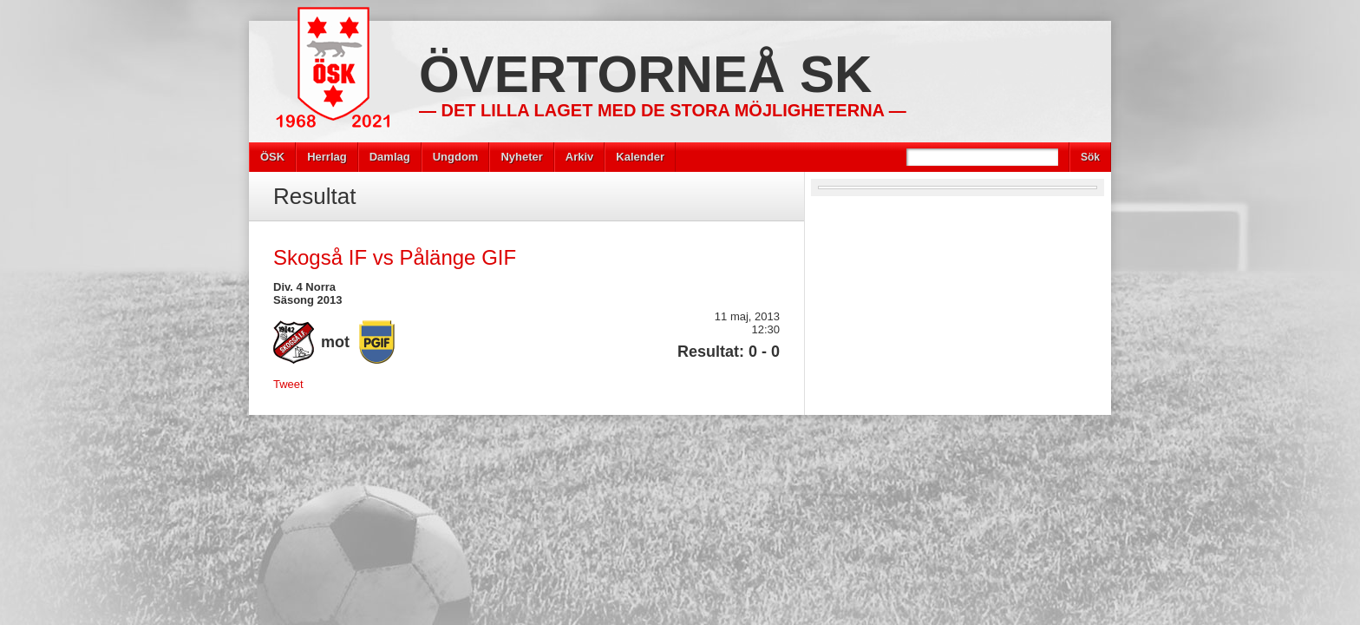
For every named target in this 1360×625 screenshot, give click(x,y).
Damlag (389, 156)
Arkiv (580, 156)
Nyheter (521, 156)
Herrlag (327, 156)
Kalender (640, 156)
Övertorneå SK (645, 74)
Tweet (288, 384)
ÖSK (272, 156)
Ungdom (456, 156)
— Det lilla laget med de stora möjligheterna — (662, 110)
